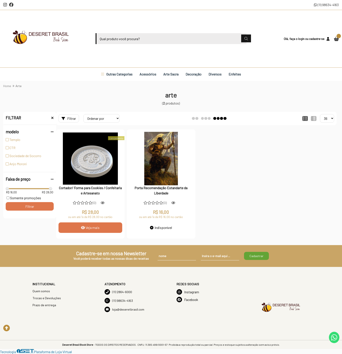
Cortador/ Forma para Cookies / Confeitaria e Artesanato (90, 190)
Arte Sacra (171, 74)
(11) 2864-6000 (118, 292)
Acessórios (147, 74)
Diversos (215, 74)
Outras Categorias (116, 74)
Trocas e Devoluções (47, 298)
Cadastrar (256, 256)
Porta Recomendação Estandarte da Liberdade (160, 190)
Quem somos (41, 291)
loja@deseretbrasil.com (124, 309)
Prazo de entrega (44, 305)
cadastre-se (316, 39)
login (301, 39)
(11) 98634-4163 (326, 5)
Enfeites (235, 74)
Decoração (193, 74)
